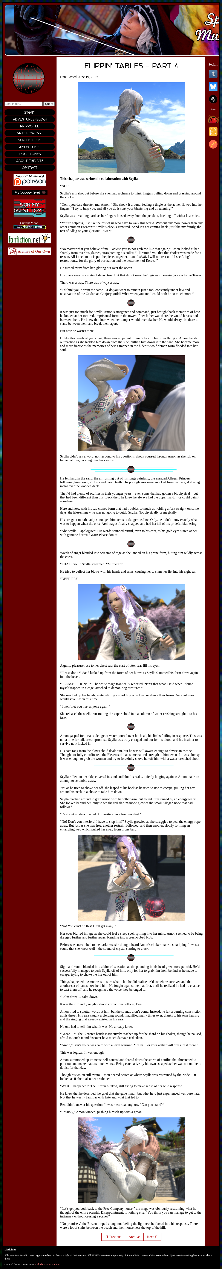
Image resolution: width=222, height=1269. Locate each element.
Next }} (152, 1237)
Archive (134, 1237)
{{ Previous (113, 1237)
